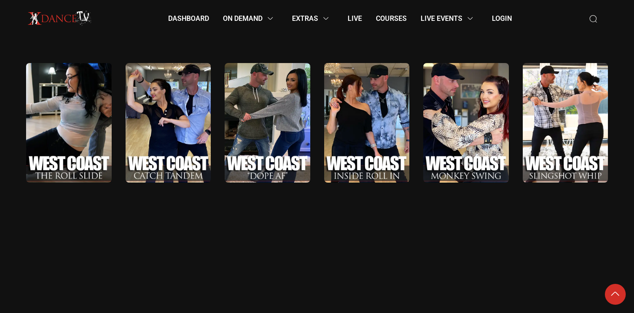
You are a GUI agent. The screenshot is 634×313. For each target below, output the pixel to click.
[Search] (593, 18)
